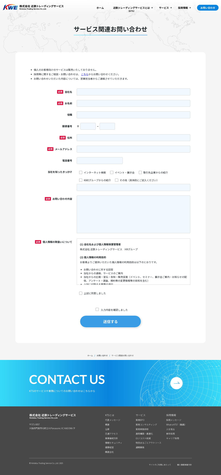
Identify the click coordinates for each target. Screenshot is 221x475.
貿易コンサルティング (146, 424)
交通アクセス (111, 433)
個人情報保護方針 (184, 464)
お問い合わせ (207, 8)
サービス (164, 7)
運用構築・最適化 (144, 433)
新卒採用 (170, 433)
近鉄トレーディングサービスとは (131, 7)
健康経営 (109, 447)
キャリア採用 (172, 438)
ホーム (100, 7)
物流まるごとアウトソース (148, 442)
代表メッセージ (112, 420)
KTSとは (109, 415)
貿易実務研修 (142, 429)
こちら (84, 74)
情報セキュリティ (113, 442)
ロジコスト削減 (143, 438)
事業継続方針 (111, 438)
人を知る (170, 429)
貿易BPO (140, 420)
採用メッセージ (173, 420)
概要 (107, 424)
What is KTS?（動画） (176, 424)
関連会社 (109, 452)
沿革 (107, 429)
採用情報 (183, 7)
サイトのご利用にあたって (160, 464)
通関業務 (140, 447)
